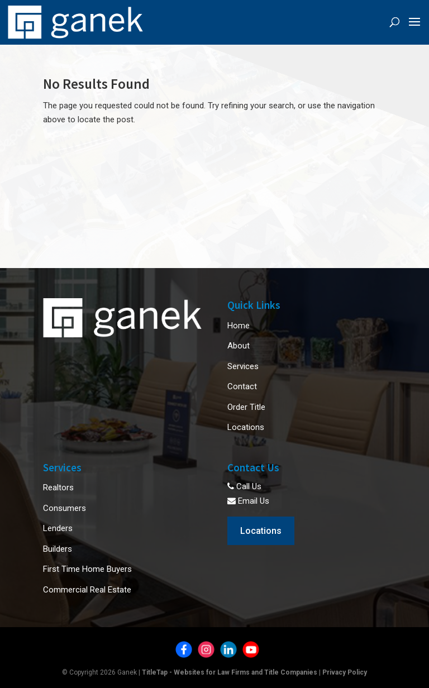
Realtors (58, 487)
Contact (242, 386)
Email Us (248, 501)
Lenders (58, 528)
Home (238, 326)
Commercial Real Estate (87, 590)
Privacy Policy (344, 672)
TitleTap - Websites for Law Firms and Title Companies (229, 672)
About (238, 346)
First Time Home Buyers (87, 569)
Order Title (246, 407)
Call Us (244, 486)
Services (243, 366)
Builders (57, 549)
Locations (245, 427)
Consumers (64, 508)
